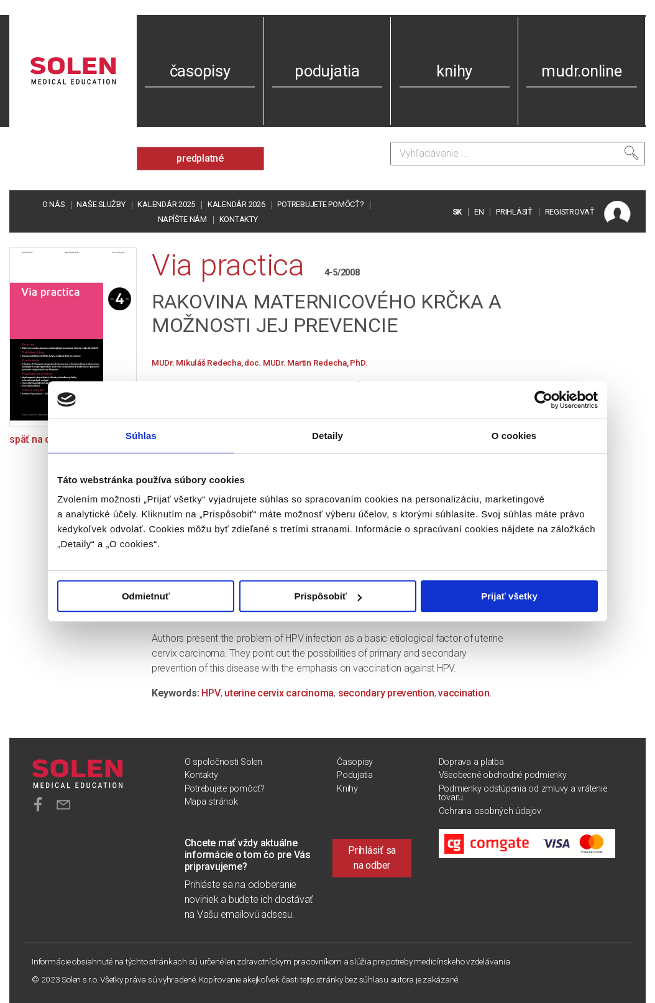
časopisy (200, 71)
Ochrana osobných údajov (490, 811)
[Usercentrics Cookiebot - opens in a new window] (543, 400)
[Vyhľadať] (631, 153)
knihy (454, 71)
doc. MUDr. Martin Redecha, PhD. (305, 362)
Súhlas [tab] (141, 435)
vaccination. (465, 693)
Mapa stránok (211, 802)
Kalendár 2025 (166, 204)
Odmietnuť (146, 596)
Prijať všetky (509, 596)
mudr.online (581, 71)
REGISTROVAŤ (570, 211)
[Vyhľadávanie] (517, 153)
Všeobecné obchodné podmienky (503, 775)
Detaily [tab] (327, 435)
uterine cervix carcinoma (279, 693)
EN (479, 211)
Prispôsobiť (328, 596)
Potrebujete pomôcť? (320, 204)
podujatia (327, 71)
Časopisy (355, 762)
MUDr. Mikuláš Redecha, (198, 362)
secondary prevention (386, 693)
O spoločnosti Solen (223, 762)
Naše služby (100, 204)
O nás (53, 204)
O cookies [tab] (514, 435)
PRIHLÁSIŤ (514, 211)
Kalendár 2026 (236, 204)
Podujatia (355, 775)
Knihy (347, 788)
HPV (210, 693)
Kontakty (238, 219)
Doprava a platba (471, 762)
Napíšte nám (182, 219)
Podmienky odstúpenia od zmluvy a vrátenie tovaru (523, 793)
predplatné (200, 158)
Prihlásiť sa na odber (372, 857)
